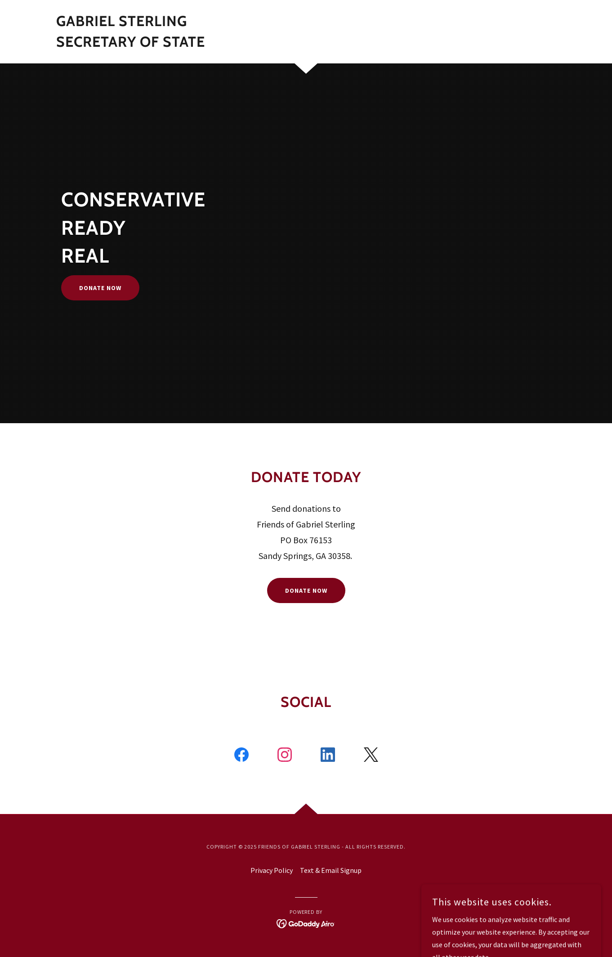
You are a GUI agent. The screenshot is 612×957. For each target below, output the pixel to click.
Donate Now (100, 288)
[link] (130, 44)
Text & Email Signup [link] (331, 870)
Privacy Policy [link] (271, 870)
